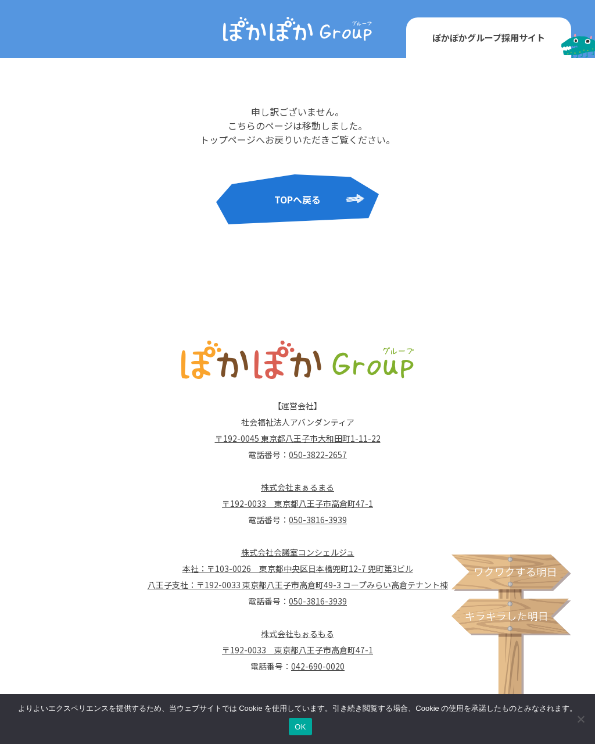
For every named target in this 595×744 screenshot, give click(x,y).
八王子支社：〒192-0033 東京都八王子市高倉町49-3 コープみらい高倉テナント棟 (298, 585)
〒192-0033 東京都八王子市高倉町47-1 (297, 503)
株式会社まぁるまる (297, 487)
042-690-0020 (318, 666)
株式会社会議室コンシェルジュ (297, 552)
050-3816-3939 (318, 519)
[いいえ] (580, 719)
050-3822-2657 (318, 454)
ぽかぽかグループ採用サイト (488, 37)
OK (300, 726)
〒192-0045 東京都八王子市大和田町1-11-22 (298, 438)
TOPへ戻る (297, 199)
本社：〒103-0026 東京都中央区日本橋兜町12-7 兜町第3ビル (297, 568)
